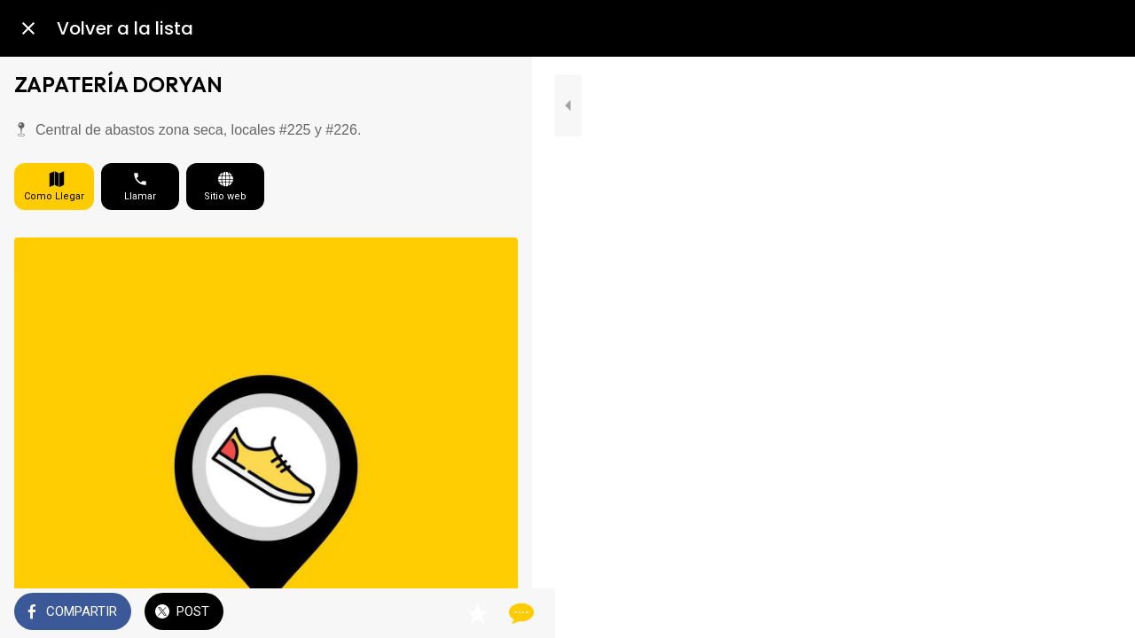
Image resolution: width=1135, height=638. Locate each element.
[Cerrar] (28, 28)
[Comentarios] (496, 613)
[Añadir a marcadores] (454, 613)
